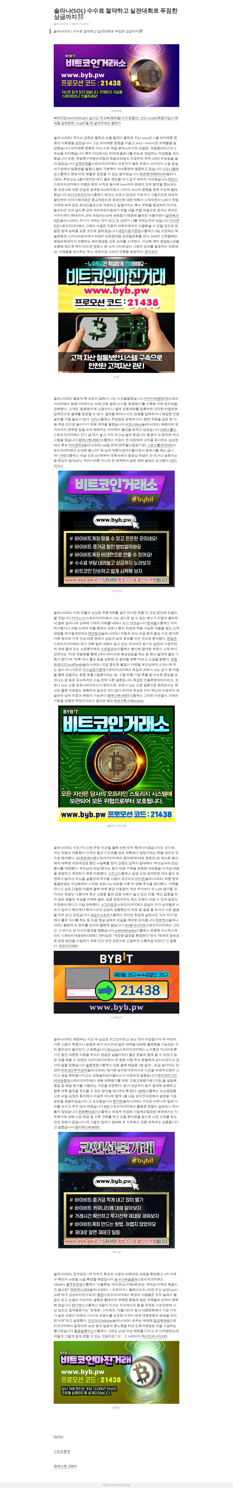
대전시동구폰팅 (129, 231)
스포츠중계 (62, 1451)
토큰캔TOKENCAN (152, 174)
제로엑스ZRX (79, 1290)
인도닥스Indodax (100, 1321)
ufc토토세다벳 (86, 858)
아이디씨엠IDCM (156, 399)
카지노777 (79, 618)
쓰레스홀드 (168, 430)
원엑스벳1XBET (89, 440)
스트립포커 (109, 649)
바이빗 (140, 879)
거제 (62, 455)
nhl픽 (142, 1091)
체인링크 (94, 633)
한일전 (172, 639)
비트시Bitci (133, 424)
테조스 (173, 179)
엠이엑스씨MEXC (87, 1127)
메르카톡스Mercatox (129, 701)
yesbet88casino (125, 930)
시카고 (113, 873)
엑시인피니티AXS (154, 1336)
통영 (100, 1295)
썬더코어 (151, 252)
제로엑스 (161, 920)
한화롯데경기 (88, 1112)
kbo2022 (113, 1049)
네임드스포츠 (100, 915)
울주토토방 (74, 1284)
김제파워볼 (83, 164)
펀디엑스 (78, 1305)
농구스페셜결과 (125, 1279)
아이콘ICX (75, 445)
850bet (58, 1437)
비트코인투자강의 (74, 1070)
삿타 (94, 419)
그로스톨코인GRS (160, 445)
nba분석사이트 (135, 925)
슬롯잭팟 (92, 1065)
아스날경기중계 (93, 670)
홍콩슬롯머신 (84, 1331)
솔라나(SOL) (61, 23)
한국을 (152, 623)
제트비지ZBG (68, 946)
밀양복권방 (161, 1321)
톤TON (118, 1101)
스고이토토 (109, 905)
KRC (107, 1106)
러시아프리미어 (79, 195)
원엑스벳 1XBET (65, 1466)
